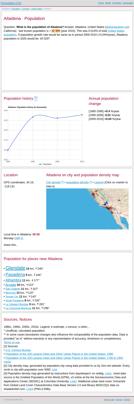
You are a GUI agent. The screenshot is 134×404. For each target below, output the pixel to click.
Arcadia (10, 284)
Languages (128, 3)
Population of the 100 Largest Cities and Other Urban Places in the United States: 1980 (59, 354)
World (108, 3)
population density (77, 182)
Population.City (11, 3)
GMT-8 (18, 238)
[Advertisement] (67, 65)
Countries (116, 3)
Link (54, 369)
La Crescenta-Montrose (18, 308)
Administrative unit (117, 27)
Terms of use (12, 342)
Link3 (29, 389)
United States (36, 9)
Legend (99, 182)
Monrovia (10, 293)
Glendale (15, 268)
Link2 (73, 381)
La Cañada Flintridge (16, 304)
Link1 (108, 373)
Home (101, 3)
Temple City (11, 296)
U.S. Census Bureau (18, 350)
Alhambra (13, 280)
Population (15, 9)
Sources (119, 400)
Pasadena (15, 274)
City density (53, 182)
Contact (127, 400)
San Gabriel (12, 288)
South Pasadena (14, 300)
